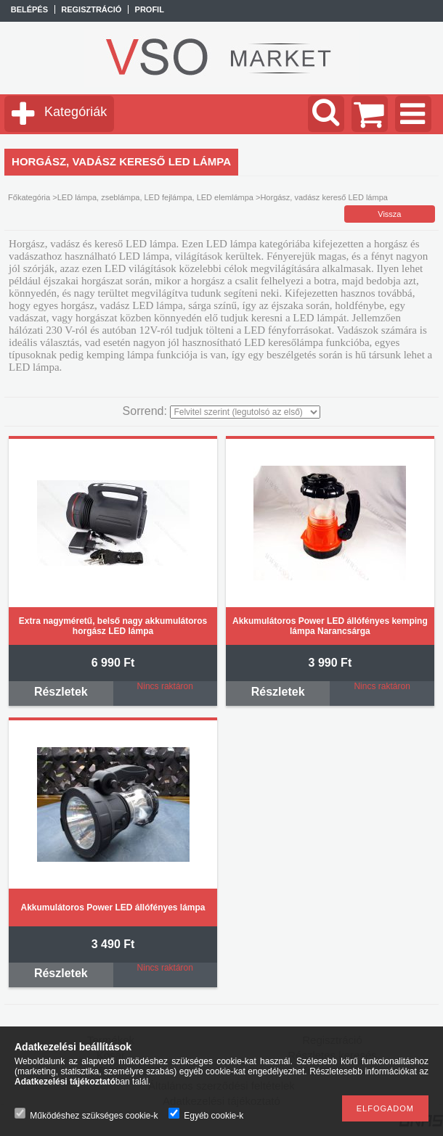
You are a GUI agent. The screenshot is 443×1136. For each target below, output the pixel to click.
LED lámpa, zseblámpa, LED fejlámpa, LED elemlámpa (155, 197)
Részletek (61, 692)
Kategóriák (75, 111)
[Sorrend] (245, 412)
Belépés (29, 9)
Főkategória (29, 197)
